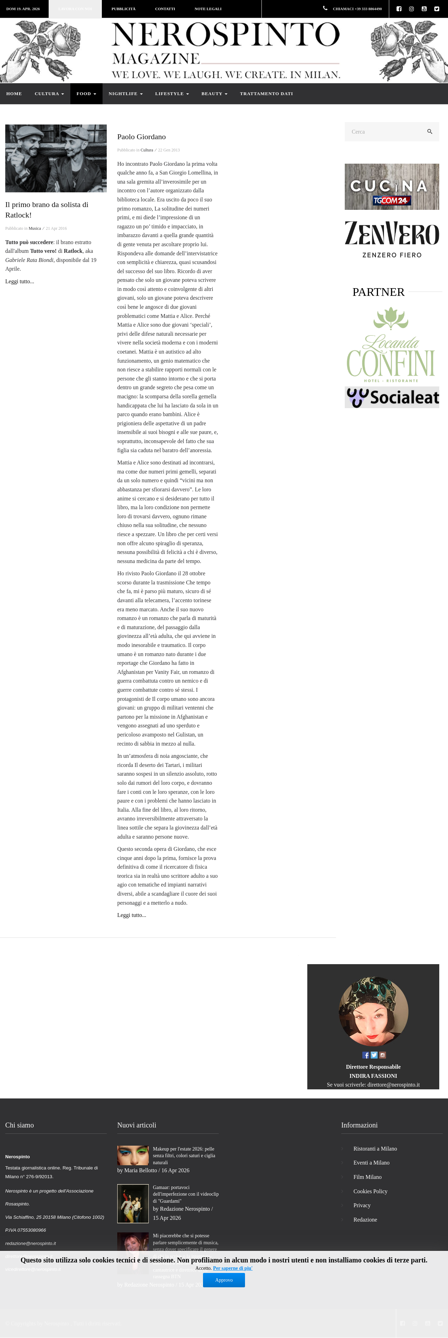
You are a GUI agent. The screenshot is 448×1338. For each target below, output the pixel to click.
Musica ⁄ (37, 228)
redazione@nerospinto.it (30, 1243)
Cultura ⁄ (149, 150)
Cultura (49, 93)
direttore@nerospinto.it (394, 1085)
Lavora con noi (75, 9)
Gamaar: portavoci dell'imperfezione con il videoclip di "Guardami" (186, 1194)
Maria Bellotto (140, 1170)
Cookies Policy (370, 1191)
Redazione (365, 1220)
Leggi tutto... (19, 281)
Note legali (208, 9)
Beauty (214, 93)
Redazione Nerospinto (185, 1209)
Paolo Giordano (141, 136)
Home (14, 93)
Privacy (362, 1205)
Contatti (165, 9)
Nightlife (126, 93)
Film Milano (368, 1177)
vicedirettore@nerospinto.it (33, 1269)
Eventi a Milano (372, 1163)
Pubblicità (123, 9)
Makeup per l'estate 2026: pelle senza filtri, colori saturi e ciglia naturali (184, 1155)
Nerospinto (56, 1323)
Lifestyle (172, 93)
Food (86, 93)
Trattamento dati (266, 93)
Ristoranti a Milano (375, 1149)
